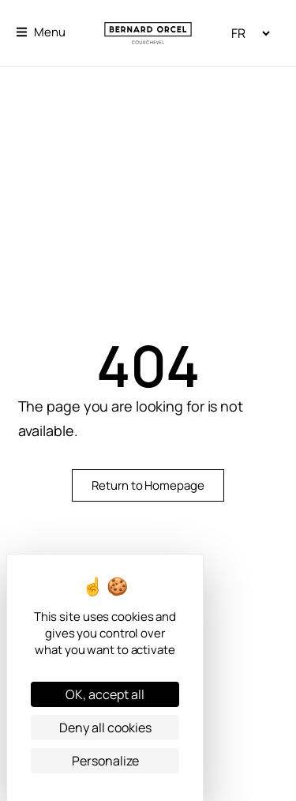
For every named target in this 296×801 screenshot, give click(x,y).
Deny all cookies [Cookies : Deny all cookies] (105, 727)
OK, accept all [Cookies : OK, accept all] (105, 694)
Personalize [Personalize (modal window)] (105, 760)
